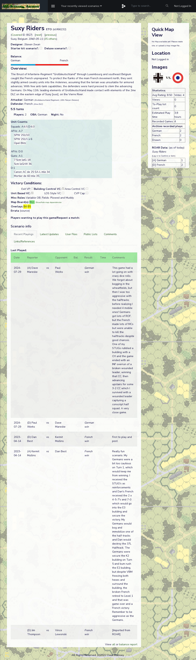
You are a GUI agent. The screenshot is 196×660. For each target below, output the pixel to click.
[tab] (24, 234)
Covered (17, 35)
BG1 (32, 202)
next (38, 35)
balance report (128, 644)
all (113, 644)
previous (50, 35)
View (108, 644)
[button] (81, 6)
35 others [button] (50, 39)
